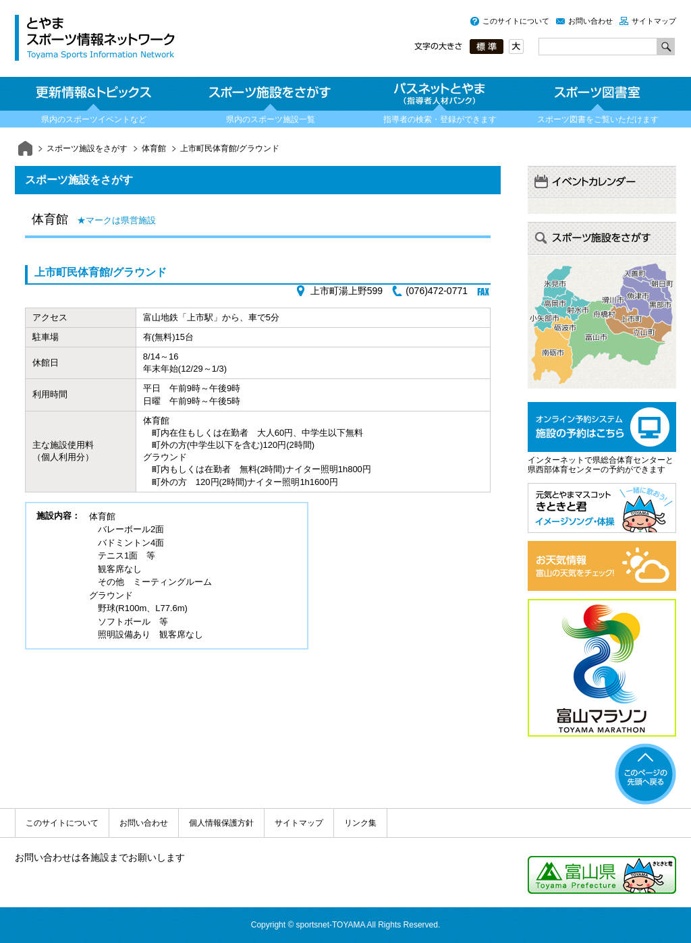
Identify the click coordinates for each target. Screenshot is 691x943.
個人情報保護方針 (221, 823)
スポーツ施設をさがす (87, 148)
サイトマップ (654, 21)
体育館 (154, 148)
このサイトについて (515, 21)
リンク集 (360, 823)
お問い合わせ (590, 21)
